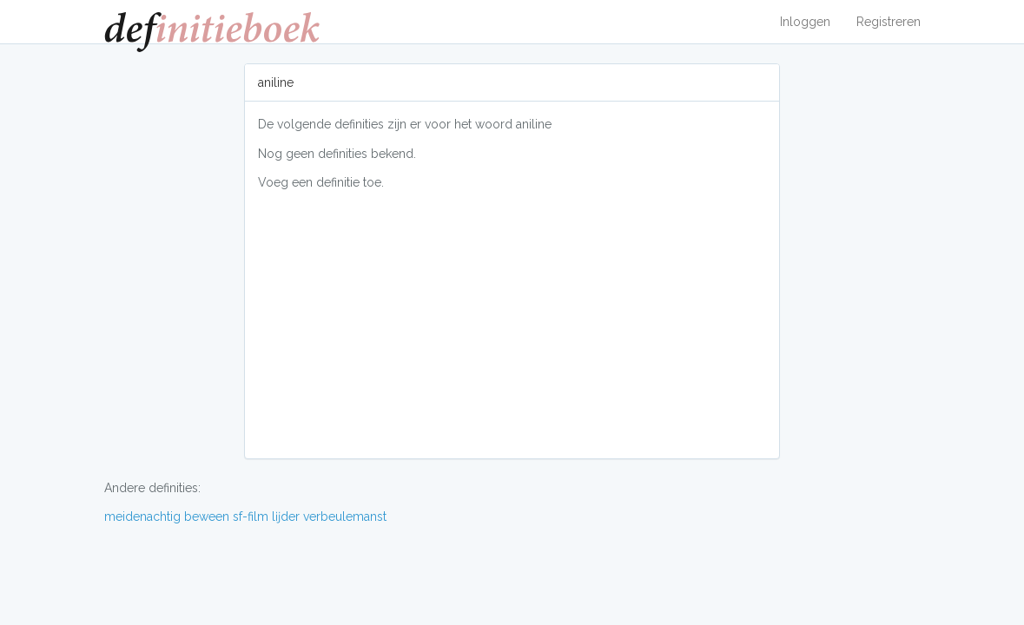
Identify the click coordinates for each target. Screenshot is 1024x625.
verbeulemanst (344, 516)
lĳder (286, 516)
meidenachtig (142, 516)
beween (206, 516)
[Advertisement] (512, 323)
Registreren (888, 22)
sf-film (250, 516)
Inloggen (805, 22)
